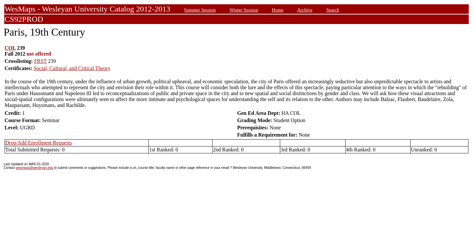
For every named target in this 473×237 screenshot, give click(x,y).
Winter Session (244, 10)
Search (332, 10)
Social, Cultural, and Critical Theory (72, 68)
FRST (40, 61)
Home (277, 10)
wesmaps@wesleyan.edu (35, 168)
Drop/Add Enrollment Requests (38, 142)
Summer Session (199, 10)
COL (10, 48)
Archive (304, 10)
